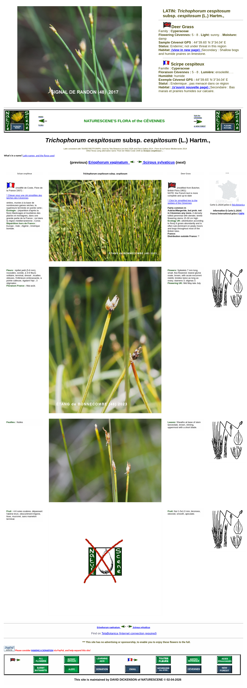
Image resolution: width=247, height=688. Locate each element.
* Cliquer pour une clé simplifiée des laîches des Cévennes (24, 196)
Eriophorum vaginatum (111, 162)
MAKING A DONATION (42, 650)
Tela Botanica (238, 204)
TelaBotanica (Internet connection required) (129, 633)
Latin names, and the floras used (38, 155)
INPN (241, 213)
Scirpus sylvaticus (156, 162)
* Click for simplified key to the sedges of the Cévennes (182, 201)
